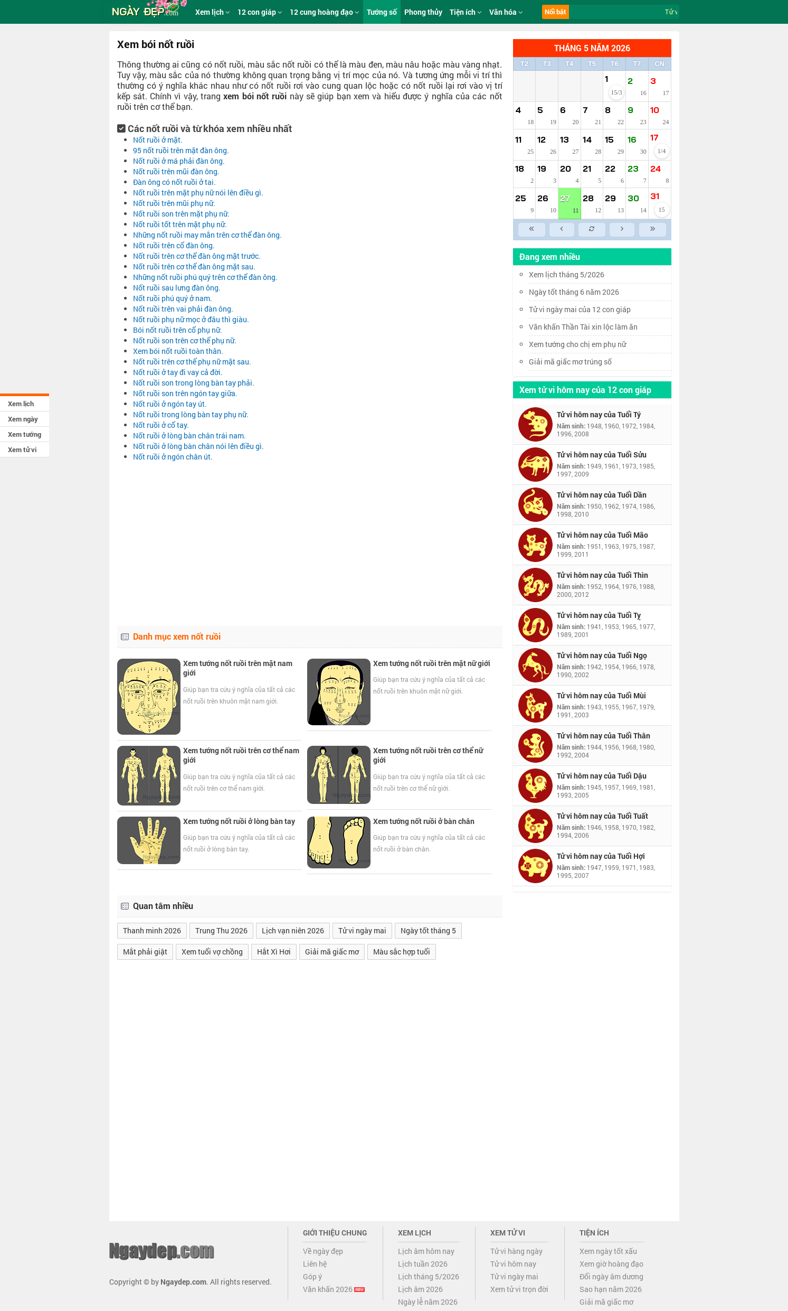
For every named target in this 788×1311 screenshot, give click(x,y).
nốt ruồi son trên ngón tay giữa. (185, 393)
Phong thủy (423, 12)
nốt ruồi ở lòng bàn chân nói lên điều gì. (198, 446)
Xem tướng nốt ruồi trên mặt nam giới (237, 668)
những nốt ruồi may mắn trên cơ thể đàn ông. (207, 235)
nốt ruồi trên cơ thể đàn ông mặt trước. (197, 256)
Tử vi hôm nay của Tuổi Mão (602, 535)
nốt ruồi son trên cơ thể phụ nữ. (184, 340)
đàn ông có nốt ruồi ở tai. (174, 182)
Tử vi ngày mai (362, 930)
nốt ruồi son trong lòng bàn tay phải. (193, 383)
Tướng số (382, 12)
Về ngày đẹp (323, 1251)
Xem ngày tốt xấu (608, 1251)
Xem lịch (21, 403)
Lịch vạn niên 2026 (293, 930)
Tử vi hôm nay (513, 1264)
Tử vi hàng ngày (516, 1251)
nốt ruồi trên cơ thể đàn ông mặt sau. (194, 266)
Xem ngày (23, 419)
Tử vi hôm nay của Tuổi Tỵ (599, 615)
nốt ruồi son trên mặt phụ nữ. (181, 214)
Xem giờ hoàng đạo (611, 1264)
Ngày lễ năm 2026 (428, 1302)
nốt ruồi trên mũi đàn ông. (176, 171)
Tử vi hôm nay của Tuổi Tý (599, 414)
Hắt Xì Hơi (274, 952)
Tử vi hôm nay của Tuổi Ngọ (602, 655)
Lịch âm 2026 (420, 1289)
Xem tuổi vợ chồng (212, 952)
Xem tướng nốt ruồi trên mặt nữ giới (431, 663)
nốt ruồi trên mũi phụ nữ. (174, 203)
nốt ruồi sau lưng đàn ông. (177, 288)
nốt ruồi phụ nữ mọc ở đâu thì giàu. (191, 319)
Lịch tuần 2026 (423, 1264)
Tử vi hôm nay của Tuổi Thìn (602, 575)
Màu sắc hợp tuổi (401, 952)
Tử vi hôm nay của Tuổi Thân (603, 736)
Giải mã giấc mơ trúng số (570, 362)
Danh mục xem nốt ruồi (177, 636)
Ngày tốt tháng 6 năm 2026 (581, 292)
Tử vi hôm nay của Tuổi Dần (602, 495)
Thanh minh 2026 (152, 930)
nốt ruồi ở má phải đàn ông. (179, 161)
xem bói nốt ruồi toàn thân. (178, 351)
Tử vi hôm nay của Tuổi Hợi (601, 856)
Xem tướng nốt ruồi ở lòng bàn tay (239, 821)
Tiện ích (466, 12)
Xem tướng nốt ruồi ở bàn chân (423, 821)
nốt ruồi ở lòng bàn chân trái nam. (189, 435)
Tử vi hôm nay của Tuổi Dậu (602, 776)
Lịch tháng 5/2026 (428, 1276)
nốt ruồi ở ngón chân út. (173, 457)
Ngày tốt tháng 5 (428, 930)
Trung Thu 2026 (221, 930)
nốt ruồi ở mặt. (158, 140)
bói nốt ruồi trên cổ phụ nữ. (177, 330)
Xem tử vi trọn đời (519, 1289)
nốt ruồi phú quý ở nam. (172, 298)
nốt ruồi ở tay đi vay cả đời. (178, 372)
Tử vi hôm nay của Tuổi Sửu (602, 455)
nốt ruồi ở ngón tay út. (170, 404)
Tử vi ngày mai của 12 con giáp (580, 309)
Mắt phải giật (145, 952)
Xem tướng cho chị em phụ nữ (577, 344)
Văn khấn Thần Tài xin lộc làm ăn (583, 327)
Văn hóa (506, 12)
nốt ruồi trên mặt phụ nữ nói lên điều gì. (198, 193)
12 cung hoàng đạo (324, 12)
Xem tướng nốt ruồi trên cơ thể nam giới (241, 755)
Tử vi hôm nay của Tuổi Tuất (602, 816)
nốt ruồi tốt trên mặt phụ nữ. (180, 224)
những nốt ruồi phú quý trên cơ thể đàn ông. (205, 277)
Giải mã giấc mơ (332, 952)
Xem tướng (24, 434)
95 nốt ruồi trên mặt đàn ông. (181, 150)
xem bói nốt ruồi (255, 95)
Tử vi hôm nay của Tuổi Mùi (601, 695)
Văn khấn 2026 (334, 1289)
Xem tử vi (22, 449)
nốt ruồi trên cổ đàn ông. (174, 245)
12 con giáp (260, 12)
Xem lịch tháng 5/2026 (566, 274)
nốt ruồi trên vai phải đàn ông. (183, 309)
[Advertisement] (309, 541)
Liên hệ (315, 1264)
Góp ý (312, 1276)
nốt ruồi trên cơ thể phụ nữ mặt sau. (192, 362)
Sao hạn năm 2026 (611, 1289)
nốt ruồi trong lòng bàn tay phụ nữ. (191, 414)
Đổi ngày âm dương (611, 1276)
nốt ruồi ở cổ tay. (161, 425)
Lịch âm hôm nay (426, 1251)
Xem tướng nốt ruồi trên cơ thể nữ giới (428, 755)
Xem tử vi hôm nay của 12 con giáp (585, 389)
